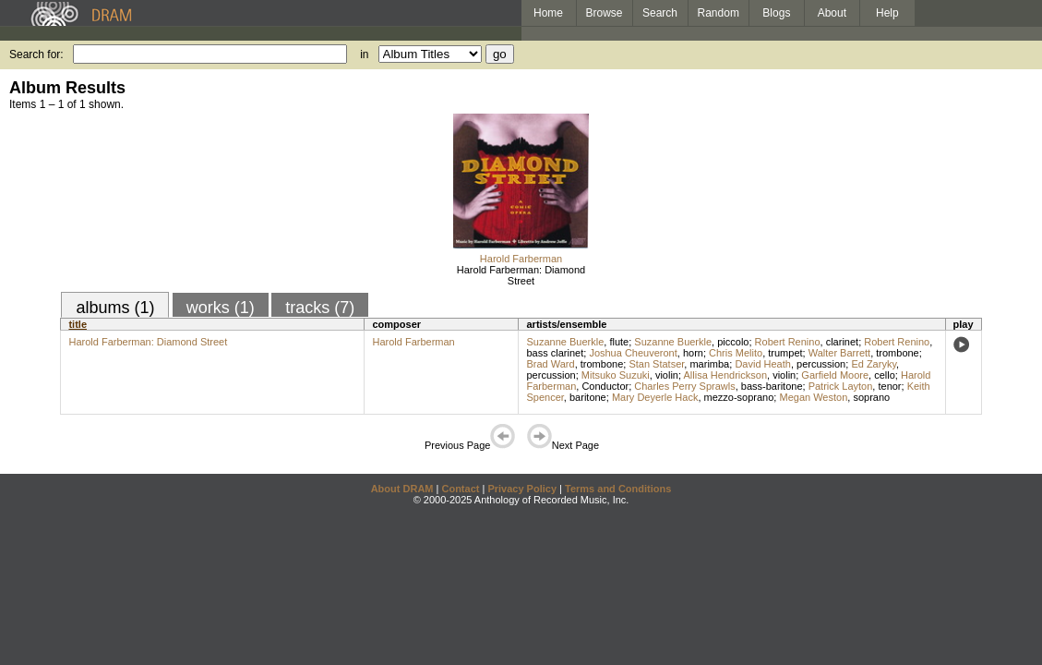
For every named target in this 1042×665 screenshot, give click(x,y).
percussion (820, 363)
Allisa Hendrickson (725, 375)
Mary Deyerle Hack (655, 397)
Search (659, 12)
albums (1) (115, 307)
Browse (604, 12)
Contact (460, 488)
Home (548, 12)
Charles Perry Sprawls (684, 386)
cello (884, 375)
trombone (897, 352)
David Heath (763, 363)
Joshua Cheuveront (633, 352)
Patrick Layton (840, 386)
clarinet (842, 341)
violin (666, 375)
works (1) (220, 307)
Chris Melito (735, 352)
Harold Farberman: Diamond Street (521, 275)
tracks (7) (319, 307)
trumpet (785, 352)
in (364, 54)
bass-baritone (772, 386)
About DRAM (402, 488)
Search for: (36, 54)
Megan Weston (813, 397)
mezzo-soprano (739, 397)
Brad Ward (550, 363)
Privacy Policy (522, 488)
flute (619, 341)
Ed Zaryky (873, 363)
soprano (871, 397)
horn (693, 352)
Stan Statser (656, 363)
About (832, 12)
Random (718, 12)
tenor (889, 386)
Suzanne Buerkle (565, 341)
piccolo (733, 341)
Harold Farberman (521, 258)
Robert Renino (787, 341)
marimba (709, 363)
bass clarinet (554, 352)
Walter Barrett (839, 352)
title (77, 324)
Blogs (776, 12)
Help (887, 12)
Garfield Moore (834, 375)
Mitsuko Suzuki (615, 375)
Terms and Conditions (618, 488)
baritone (587, 397)
